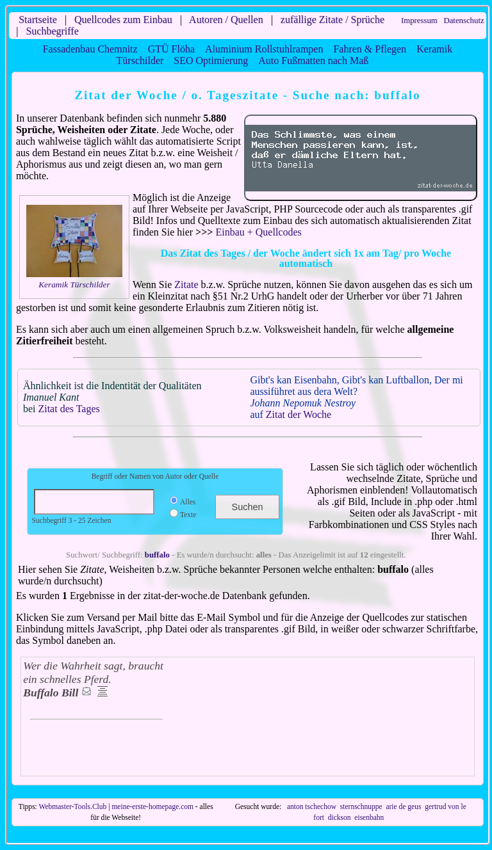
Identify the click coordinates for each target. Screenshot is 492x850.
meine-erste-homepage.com (152, 806)
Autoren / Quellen (226, 19)
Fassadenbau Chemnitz (90, 49)
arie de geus (403, 806)
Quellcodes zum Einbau (123, 19)
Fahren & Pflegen (369, 49)
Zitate (186, 284)
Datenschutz (463, 20)
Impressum (419, 20)
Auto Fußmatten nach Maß (313, 60)
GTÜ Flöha (171, 49)
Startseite (38, 19)
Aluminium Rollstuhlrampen (264, 49)
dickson (339, 817)
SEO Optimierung (211, 60)
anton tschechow (311, 806)
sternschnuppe (361, 806)
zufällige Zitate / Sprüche (332, 19)
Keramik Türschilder (74, 284)
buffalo (157, 554)
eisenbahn (369, 817)
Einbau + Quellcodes (258, 232)
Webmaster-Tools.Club (72, 806)
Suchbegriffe (52, 31)
